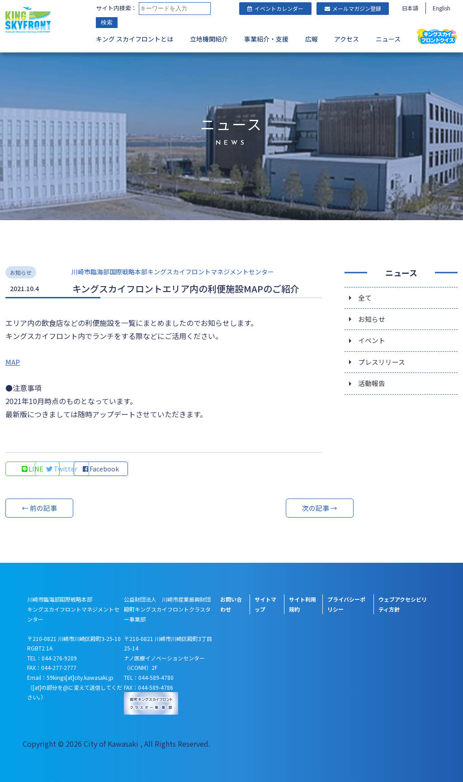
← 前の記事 (39, 508)
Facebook (154, 468)
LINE (33, 468)
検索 (107, 22)
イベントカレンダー (275, 8)
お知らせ (372, 320)
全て (365, 297)
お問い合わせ (231, 604)
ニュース (388, 38)
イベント (372, 343)
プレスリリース (383, 365)
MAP (12, 361)
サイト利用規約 (302, 604)
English (441, 8)
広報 (311, 38)
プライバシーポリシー (346, 604)
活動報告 (372, 388)
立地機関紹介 (209, 38)
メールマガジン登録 (353, 8)
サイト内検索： (116, 8)
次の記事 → (288, 508)
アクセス (346, 38)
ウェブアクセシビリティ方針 (402, 604)
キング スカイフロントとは (134, 38)
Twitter (93, 468)
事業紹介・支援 (266, 38)
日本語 (410, 8)
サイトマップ (265, 604)
